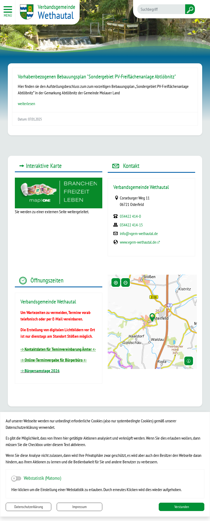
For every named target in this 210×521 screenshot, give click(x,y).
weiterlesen (26, 103)
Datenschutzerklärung (28, 506)
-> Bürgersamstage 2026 (40, 370)
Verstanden (181, 506)
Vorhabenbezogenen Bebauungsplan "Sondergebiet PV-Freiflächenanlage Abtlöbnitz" (97, 76)
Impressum (79, 506)
